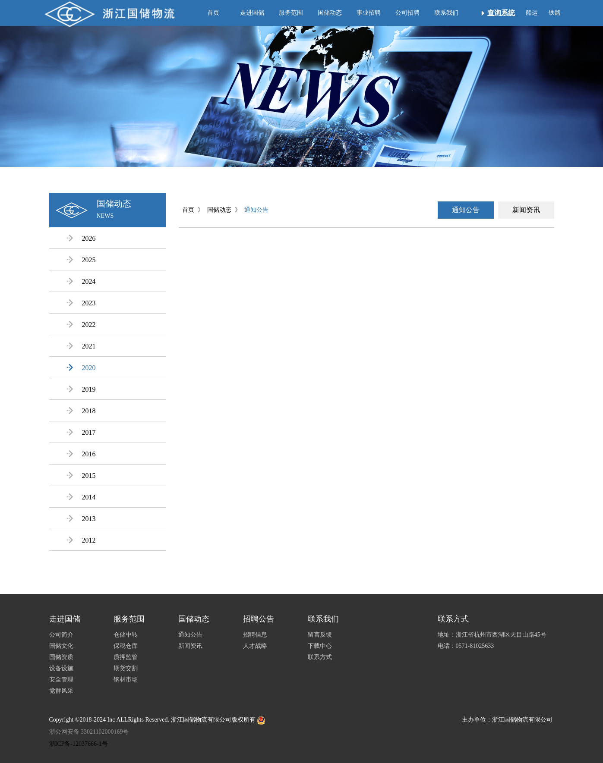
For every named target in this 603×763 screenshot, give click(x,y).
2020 (81, 367)
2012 (81, 540)
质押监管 (126, 657)
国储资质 (61, 657)
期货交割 (126, 668)
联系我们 (446, 12)
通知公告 (256, 210)
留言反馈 (320, 634)
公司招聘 (407, 12)
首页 (213, 12)
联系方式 (320, 657)
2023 (81, 303)
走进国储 (252, 12)
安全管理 (61, 679)
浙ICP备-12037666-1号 (78, 744)
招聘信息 (255, 634)
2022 (81, 324)
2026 (81, 238)
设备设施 (61, 668)
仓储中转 (126, 634)
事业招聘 (369, 12)
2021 (81, 346)
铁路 (555, 12)
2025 (81, 260)
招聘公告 (258, 619)
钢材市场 (126, 679)
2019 (81, 389)
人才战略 (255, 646)
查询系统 (501, 12)
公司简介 (61, 634)
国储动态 (330, 12)
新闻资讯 (526, 210)
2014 (81, 497)
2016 (81, 454)
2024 (81, 281)
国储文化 (61, 646)
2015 (81, 475)
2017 (81, 432)
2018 (81, 410)
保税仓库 (126, 646)
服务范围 (291, 12)
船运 (532, 12)
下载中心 (320, 646)
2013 (81, 518)
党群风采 (61, 691)
